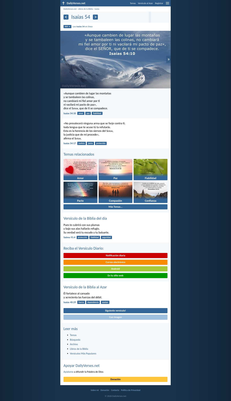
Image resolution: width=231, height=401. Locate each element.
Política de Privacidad (130, 390)
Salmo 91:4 (69, 237)
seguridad (106, 237)
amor (80, 113)
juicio (90, 143)
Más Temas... (116, 206)
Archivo (74, 344)
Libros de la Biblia (85, 9)
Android (115, 268)
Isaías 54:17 (70, 143)
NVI (67, 26)
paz (88, 113)
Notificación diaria (115, 255)
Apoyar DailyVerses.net (82, 365)
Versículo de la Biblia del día (85, 218)
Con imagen (115, 317)
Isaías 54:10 (70, 113)
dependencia (93, 302)
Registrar (159, 3)
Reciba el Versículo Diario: (84, 248)
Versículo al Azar (145, 3)
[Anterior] (66, 17)
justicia (81, 143)
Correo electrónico (115, 262)
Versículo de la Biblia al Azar (85, 287)
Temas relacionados (79, 154)
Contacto (115, 390)
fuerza (81, 302)
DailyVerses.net (70, 9)
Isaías (97, 9)
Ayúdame (68, 371)
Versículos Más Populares (83, 353)
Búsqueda (75, 339)
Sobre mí (95, 390)
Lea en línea (83, 26)
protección (100, 143)
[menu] (167, 4)
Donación (116, 379)
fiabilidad (97, 113)
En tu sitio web (115, 275)
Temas (133, 3)
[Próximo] (95, 17)
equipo (105, 302)
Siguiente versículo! (115, 310)
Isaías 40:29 (70, 302)
